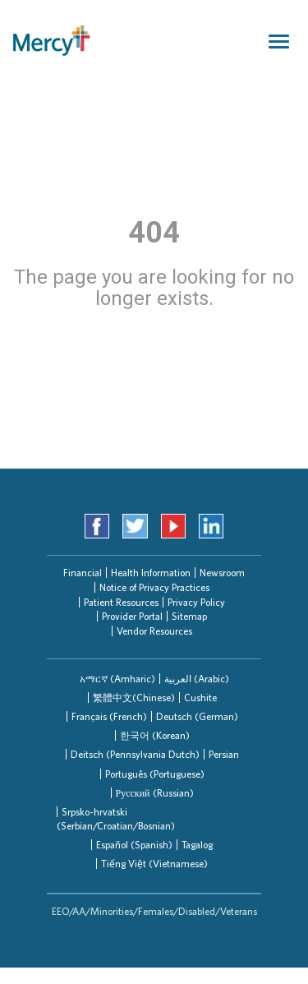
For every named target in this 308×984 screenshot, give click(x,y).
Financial (82, 572)
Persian (224, 754)
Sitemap (189, 616)
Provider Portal (132, 616)
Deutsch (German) (197, 716)
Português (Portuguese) (155, 774)
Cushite (200, 697)
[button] (117, 679)
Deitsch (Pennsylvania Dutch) (135, 754)
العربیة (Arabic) (196, 678)
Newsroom (222, 572)
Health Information (151, 572)
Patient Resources (121, 602)
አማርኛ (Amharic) (117, 678)
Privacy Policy (196, 602)
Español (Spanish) (134, 844)
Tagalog (197, 844)
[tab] (117, 679)
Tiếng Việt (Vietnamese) (154, 863)
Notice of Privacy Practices (154, 587)
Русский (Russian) (155, 793)
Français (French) (109, 716)
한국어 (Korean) (155, 735)
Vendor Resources (154, 631)
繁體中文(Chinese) (134, 697)
